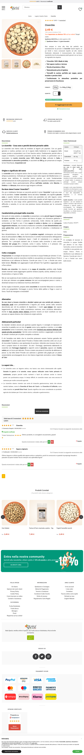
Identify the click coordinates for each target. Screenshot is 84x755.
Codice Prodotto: (68, 223)
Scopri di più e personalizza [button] (11, 751)
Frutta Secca (14, 608)
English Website (69, 598)
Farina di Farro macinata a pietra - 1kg (41, 528)
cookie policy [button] (34, 743)
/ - (59, 20)
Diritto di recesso (42, 596)
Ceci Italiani (5, 528)
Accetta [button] (77, 751)
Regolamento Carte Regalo (42, 598)
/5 (14, 121)
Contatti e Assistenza (14, 598)
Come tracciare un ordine (14, 596)
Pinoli (14, 613)
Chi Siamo (14, 586)
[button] (81, 738)
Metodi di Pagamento (42, 589)
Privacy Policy (14, 591)
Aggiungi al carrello (63, 105)
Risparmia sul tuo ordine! (14, 615)
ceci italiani (48, 307)
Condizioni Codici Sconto (42, 594)
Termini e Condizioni (42, 591)
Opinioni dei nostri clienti (14, 589)
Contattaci (69, 591)
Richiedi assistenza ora (12, 133)
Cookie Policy (14, 594)
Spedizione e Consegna (42, 586)
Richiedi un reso (69, 596)
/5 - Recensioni (41, 1)
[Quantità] (55, 93)
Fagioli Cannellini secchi (64, 528)
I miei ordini (69, 589)
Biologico (14, 611)
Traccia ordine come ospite (69, 594)
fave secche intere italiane (19, 312)
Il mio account (69, 586)
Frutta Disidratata (14, 606)
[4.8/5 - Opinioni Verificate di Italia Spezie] (14, 723)
